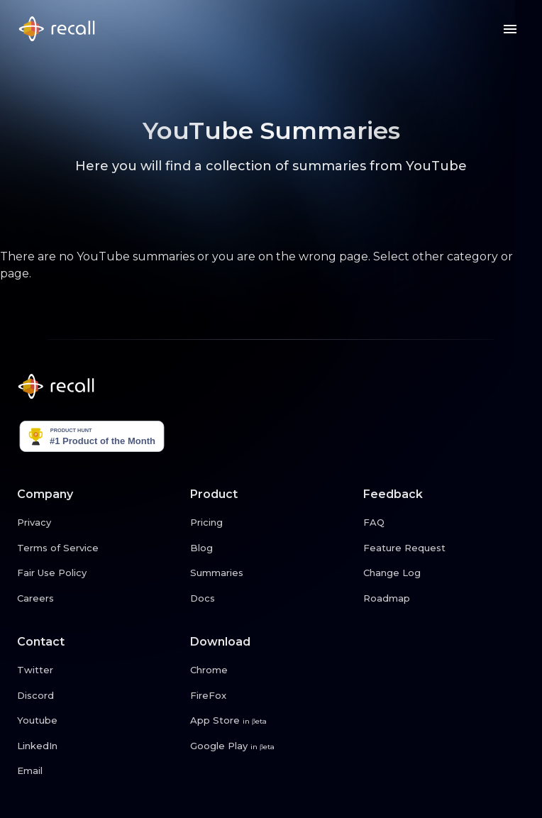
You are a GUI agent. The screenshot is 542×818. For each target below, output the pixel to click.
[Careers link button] (98, 599)
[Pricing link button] (271, 523)
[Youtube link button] (98, 721)
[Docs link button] (271, 599)
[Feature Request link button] (444, 548)
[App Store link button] (271, 721)
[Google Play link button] (271, 746)
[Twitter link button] (98, 670)
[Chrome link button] (271, 670)
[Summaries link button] (271, 573)
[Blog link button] (271, 548)
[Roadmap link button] (444, 599)
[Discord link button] (98, 696)
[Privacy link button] (98, 523)
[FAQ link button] (444, 523)
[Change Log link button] (444, 573)
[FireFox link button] (271, 696)
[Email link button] (98, 771)
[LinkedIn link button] (98, 746)
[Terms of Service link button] (98, 548)
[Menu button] (510, 29)
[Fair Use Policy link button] (98, 573)
